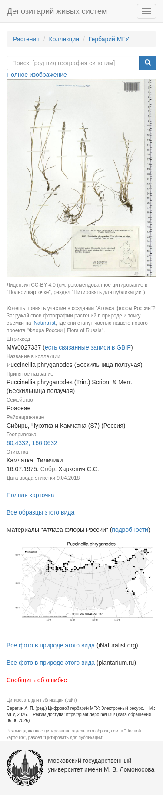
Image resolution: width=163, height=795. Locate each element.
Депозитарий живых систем (57, 11)
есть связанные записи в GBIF (88, 347)
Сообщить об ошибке (37, 679)
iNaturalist (44, 323)
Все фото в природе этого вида (51, 645)
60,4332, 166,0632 (32, 442)
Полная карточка (30, 495)
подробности (130, 529)
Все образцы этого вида (40, 512)
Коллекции (64, 39)
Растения (26, 39)
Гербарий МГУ (109, 39)
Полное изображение (37, 74)
